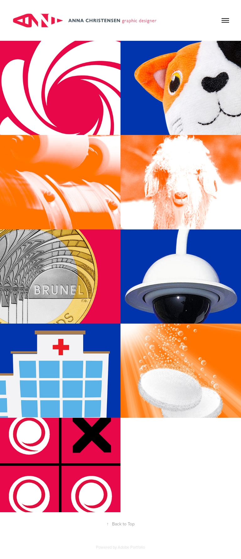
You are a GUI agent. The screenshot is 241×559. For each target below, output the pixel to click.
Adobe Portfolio (131, 547)
